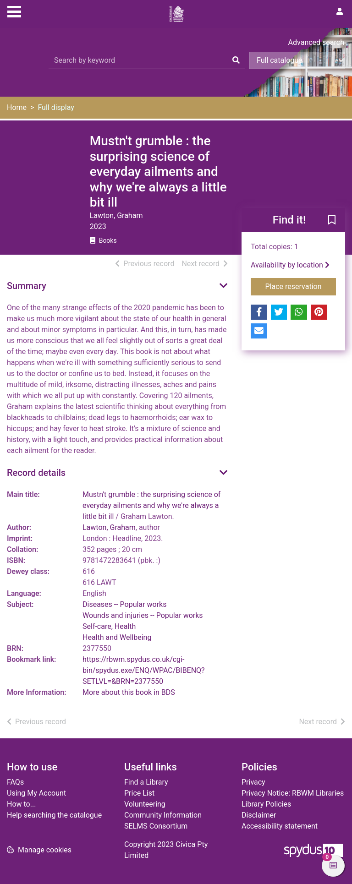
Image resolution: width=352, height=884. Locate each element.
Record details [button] (36, 472)
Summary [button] (26, 285)
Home (17, 107)
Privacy (253, 782)
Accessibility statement (280, 826)
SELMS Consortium (155, 826)
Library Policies (266, 804)
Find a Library (146, 782)
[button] (332, 221)
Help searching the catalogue (54, 815)
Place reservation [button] (300, 286)
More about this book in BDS (128, 692)
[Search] (236, 60)
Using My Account (36, 793)
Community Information (163, 815)
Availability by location (290, 265)
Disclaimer (259, 815)
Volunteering (144, 804)
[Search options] (297, 60)
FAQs (15, 782)
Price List (139, 793)
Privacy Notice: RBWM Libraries (293, 793)
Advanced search (316, 42)
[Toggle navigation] (14, 10)
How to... (21, 804)
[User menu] (339, 12)
